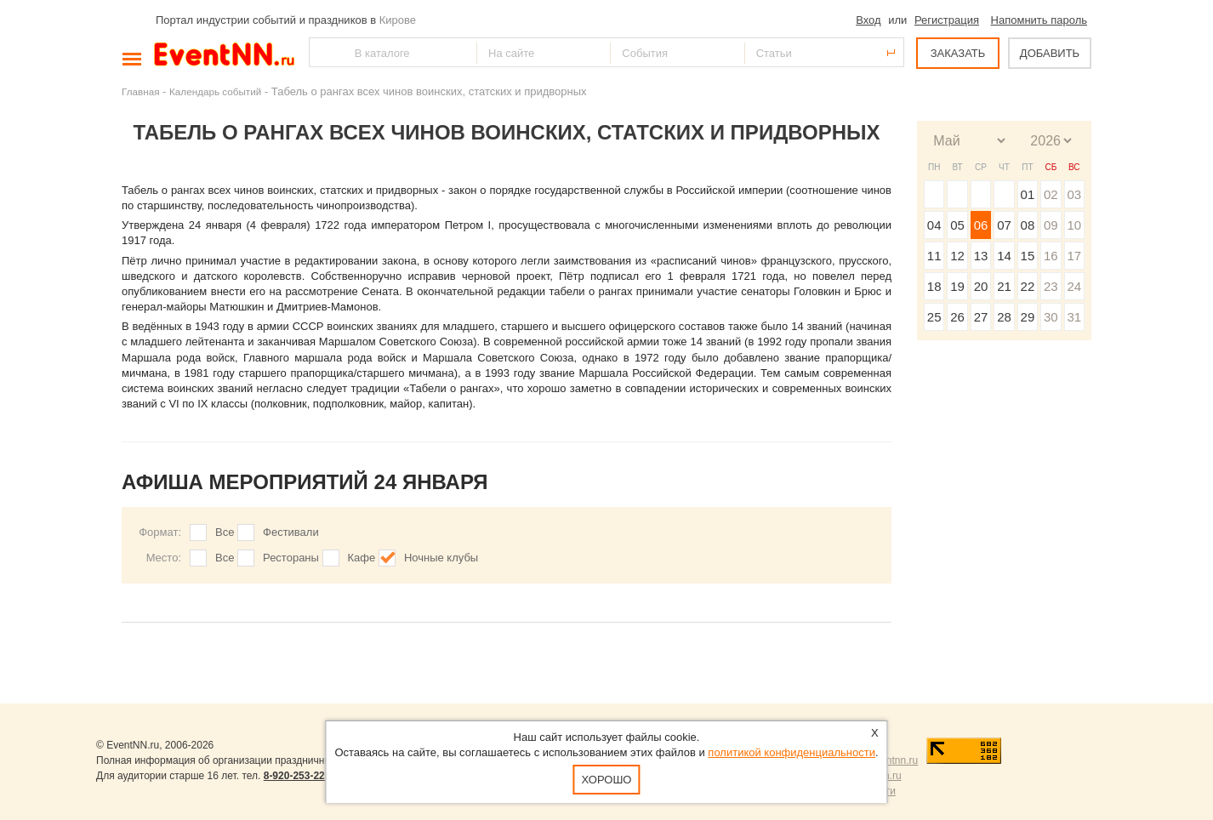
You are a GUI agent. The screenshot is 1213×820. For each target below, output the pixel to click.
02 (1051, 194)
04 (934, 225)
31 (1074, 317)
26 (957, 317)
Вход (868, 20)
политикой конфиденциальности (791, 752)
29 (1028, 317)
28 (1004, 317)
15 (1028, 255)
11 (934, 255)
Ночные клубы (441, 557)
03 (1074, 194)
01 (1028, 194)
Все (224, 532)
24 (1074, 286)
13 (981, 255)
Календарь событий (215, 91)
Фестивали (291, 532)
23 (1051, 286)
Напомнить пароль (1039, 20)
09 (1051, 225)
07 (1004, 225)
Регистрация (946, 20)
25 (934, 317)
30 (1051, 317)
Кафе (362, 557)
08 (1028, 225)
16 (1051, 255)
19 (957, 286)
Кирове (397, 20)
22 (1028, 286)
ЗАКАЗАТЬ (958, 53)
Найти (323, 52)
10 (1074, 225)
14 (1004, 255)
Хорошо (607, 779)
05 (957, 225)
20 (981, 286)
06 (981, 225)
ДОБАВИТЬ (1049, 53)
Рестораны (291, 557)
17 (1074, 255)
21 (1004, 286)
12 (957, 255)
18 (934, 286)
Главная (140, 91)
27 (981, 317)
